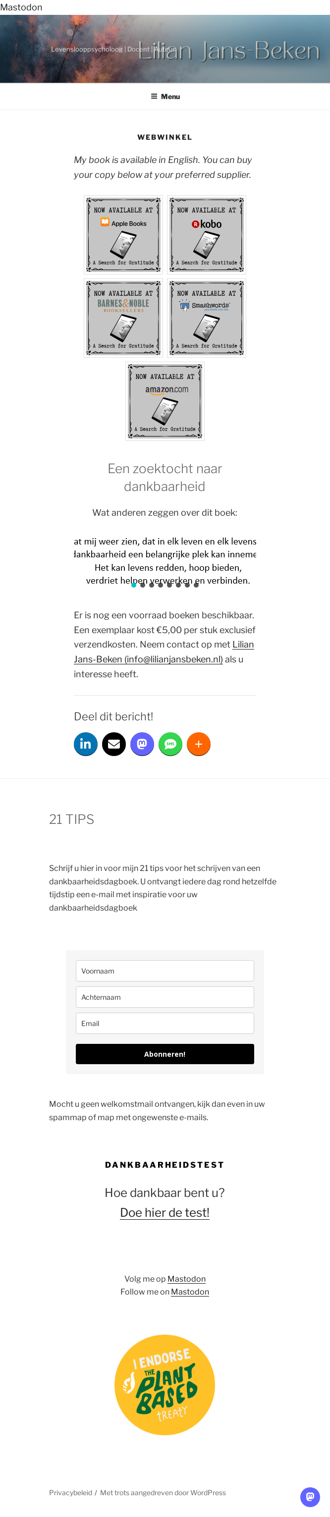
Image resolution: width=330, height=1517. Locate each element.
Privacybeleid (70, 1492)
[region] (165, 564)
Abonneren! (164, 1054)
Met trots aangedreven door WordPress (163, 1492)
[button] (133, 585)
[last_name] (165, 997)
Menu (165, 96)
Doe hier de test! (165, 1212)
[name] (165, 970)
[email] (165, 1023)
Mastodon (21, 7)
